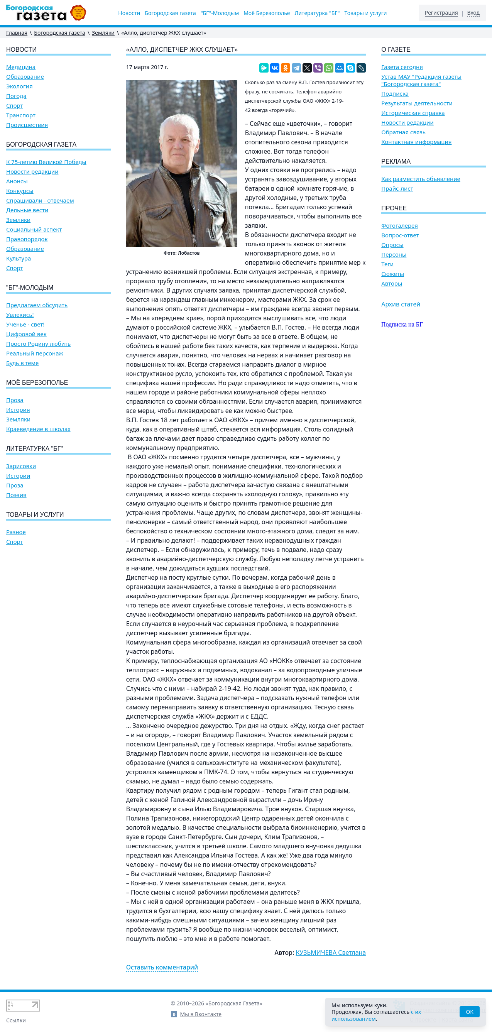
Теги (387, 264)
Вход (473, 12)
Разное (16, 532)
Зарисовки (21, 466)
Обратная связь (403, 132)
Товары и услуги (365, 13)
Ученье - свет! (25, 324)
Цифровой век (26, 334)
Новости (129, 13)
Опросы (392, 245)
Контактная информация (416, 141)
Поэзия (16, 495)
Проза (15, 400)
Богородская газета (170, 13)
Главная (16, 32)
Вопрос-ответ (400, 235)
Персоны (393, 254)
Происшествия (27, 125)
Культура (18, 258)
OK (469, 1011)
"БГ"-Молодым (220, 13)
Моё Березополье (266, 13)
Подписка (395, 93)
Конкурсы (20, 191)
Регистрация (441, 12)
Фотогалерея (399, 225)
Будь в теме (22, 363)
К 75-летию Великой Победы (46, 162)
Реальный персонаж (34, 353)
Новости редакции (32, 171)
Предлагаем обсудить (37, 305)
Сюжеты (392, 273)
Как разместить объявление (420, 179)
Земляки (103, 32)
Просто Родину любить (38, 343)
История (18, 409)
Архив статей (400, 304)
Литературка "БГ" (317, 13)
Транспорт (21, 115)
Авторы (391, 283)
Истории (18, 475)
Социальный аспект (34, 229)
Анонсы (17, 181)
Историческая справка (413, 113)
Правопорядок (26, 239)
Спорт (14, 105)
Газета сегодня (402, 67)
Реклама (396, 161)
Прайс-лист (397, 188)
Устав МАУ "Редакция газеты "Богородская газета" (421, 80)
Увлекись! (20, 314)
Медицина (21, 67)
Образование (25, 76)
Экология (19, 86)
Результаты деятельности (417, 103)
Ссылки (16, 1020)
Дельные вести (27, 210)
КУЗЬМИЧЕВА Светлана (331, 952)
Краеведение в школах (38, 429)
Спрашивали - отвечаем (40, 200)
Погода (16, 96)
